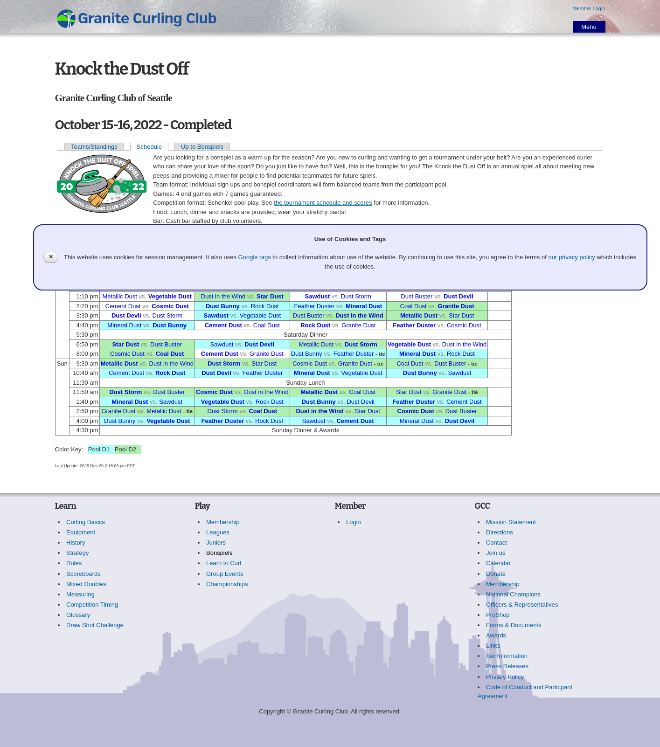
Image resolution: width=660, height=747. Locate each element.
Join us (495, 552)
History (75, 542)
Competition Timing (92, 604)
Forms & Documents (513, 625)
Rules (74, 563)
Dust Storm (356, 296)
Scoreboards (83, 573)
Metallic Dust (119, 296)
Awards (496, 635)
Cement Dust (123, 306)
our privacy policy (571, 257)
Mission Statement (511, 522)
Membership (223, 522)
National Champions (513, 594)
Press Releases (507, 666)
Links (493, 645)
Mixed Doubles (86, 584)
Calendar (498, 563)
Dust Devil (458, 296)
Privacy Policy (505, 676)
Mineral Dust (364, 306)
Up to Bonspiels (202, 146)
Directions (499, 532)
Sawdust (317, 296)
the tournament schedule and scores (323, 202)
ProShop (498, 614)
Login (353, 522)
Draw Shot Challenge (95, 625)
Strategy (77, 552)
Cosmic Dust (170, 306)
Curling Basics (85, 522)
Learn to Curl (223, 563)
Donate (496, 573)
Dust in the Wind (223, 296)
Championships (227, 584)
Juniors (216, 542)
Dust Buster (416, 296)
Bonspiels (219, 552)
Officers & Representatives (522, 604)
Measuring (80, 594)
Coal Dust (413, 306)
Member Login (588, 8)
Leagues (217, 532)
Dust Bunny (223, 306)
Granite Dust (456, 306)
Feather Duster (314, 306)
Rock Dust (265, 306)
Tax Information (507, 655)
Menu (589, 26)
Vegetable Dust (170, 296)
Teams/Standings (94, 146)
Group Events (224, 573)
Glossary (78, 614)
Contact (496, 542)
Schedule (149, 146)
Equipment (80, 532)
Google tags (254, 257)
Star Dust (270, 296)
